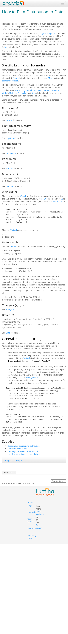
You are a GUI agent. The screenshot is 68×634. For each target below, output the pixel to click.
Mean (50, 78)
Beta (6, 47)
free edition (39, 526)
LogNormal (27, 90)
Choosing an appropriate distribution (23, 446)
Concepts (18, 460)
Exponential (38, 90)
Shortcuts (31, 512)
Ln (41, 198)
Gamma (55, 90)
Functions (31, 528)
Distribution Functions (17, 448)
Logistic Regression (48, 33)
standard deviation (10, 80)
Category (8, 460)
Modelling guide (31, 536)
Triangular (22, 93)
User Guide (30, 520)
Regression (57, 201)
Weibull (5, 93)
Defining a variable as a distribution (22, 451)
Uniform (13, 93)
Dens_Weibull (32, 377)
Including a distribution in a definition (23, 454)
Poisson (47, 90)
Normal (16, 78)
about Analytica (40, 513)
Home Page (30, 504)
